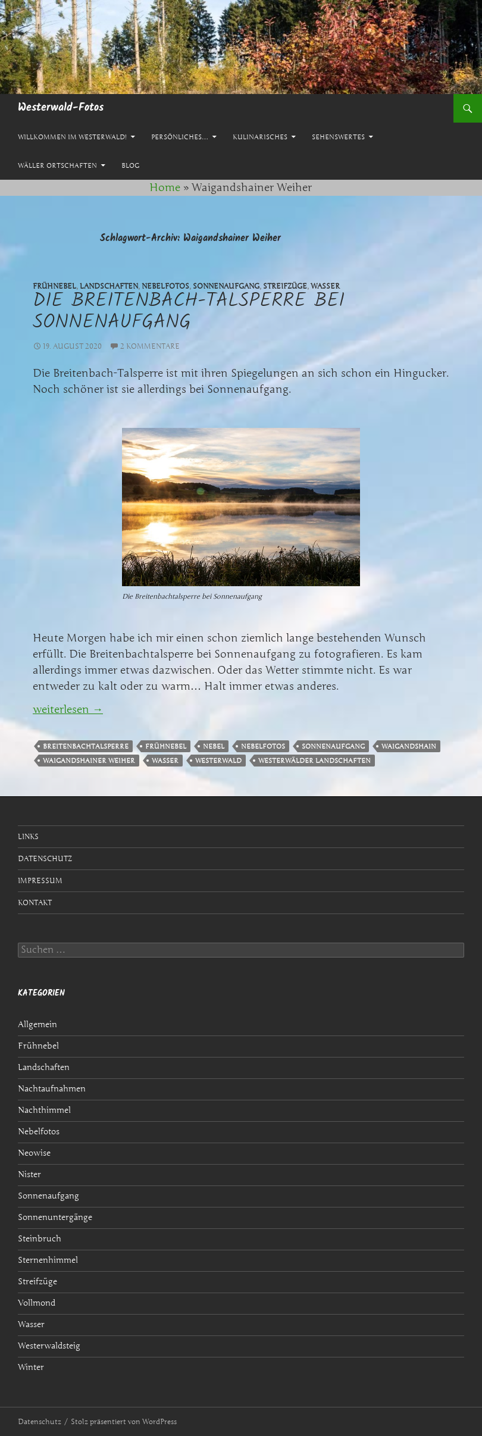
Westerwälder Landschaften (314, 760)
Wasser (165, 760)
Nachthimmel (44, 1110)
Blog (130, 165)
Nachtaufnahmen (52, 1089)
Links (28, 836)
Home (164, 187)
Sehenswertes (338, 137)
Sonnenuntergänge (55, 1217)
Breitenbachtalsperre (86, 746)
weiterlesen (68, 709)
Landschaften (44, 1067)
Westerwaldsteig (49, 1346)
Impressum (40, 880)
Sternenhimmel (48, 1260)
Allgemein (37, 1024)
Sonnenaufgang (333, 746)
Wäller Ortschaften (57, 165)
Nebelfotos (263, 746)
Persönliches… (179, 137)
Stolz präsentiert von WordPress (124, 1421)
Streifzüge (37, 1282)
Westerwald (218, 760)
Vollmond (36, 1303)
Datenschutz (45, 858)
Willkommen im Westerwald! (72, 137)
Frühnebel (165, 746)
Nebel (213, 746)
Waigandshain (408, 746)
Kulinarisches (260, 137)
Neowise (34, 1153)
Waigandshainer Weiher (89, 760)
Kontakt (35, 902)
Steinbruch (39, 1239)
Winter (31, 1367)
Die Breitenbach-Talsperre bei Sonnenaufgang (189, 312)
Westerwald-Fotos (61, 108)
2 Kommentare (150, 346)
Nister (29, 1174)
